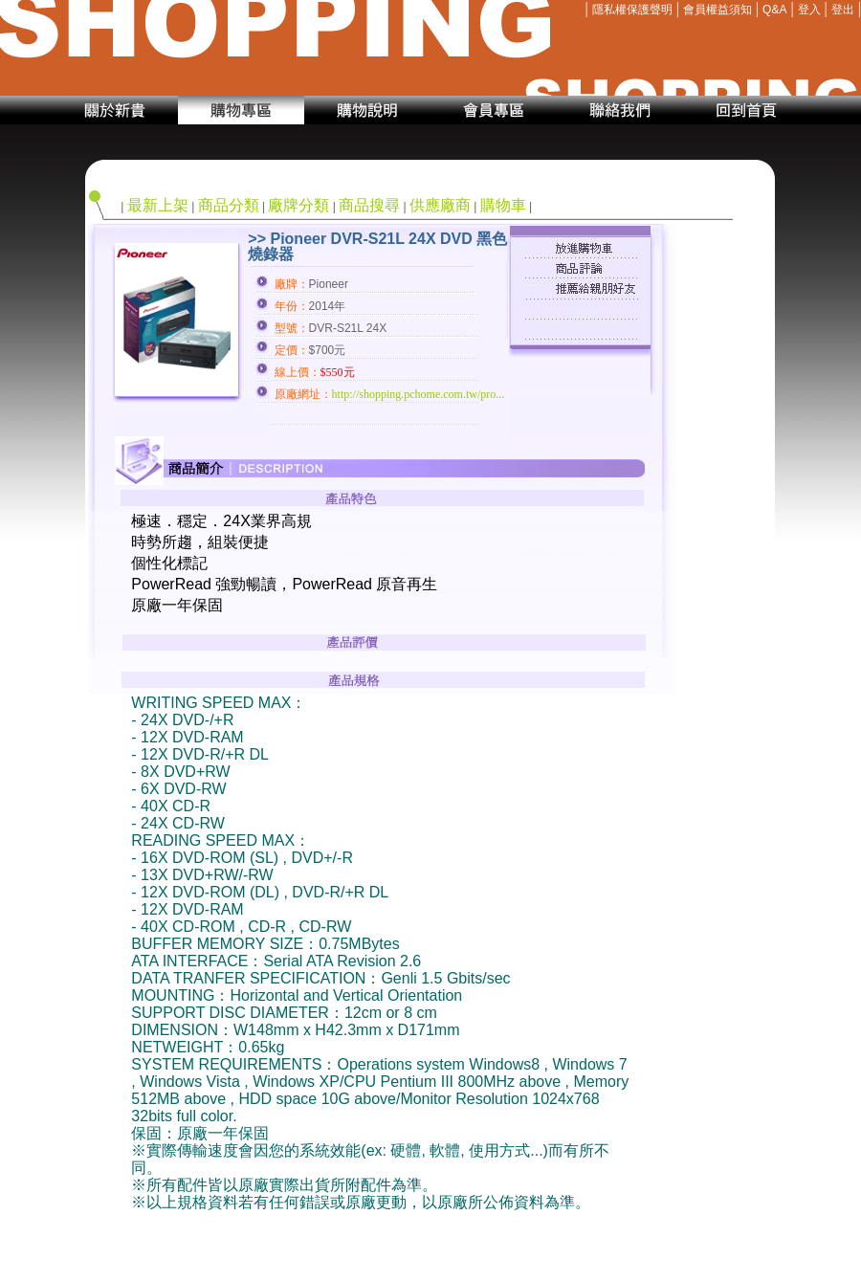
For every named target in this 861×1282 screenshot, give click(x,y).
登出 (842, 9)
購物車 (503, 205)
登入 (809, 9)
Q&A (774, 9)
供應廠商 (440, 205)
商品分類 (228, 205)
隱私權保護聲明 (632, 9)
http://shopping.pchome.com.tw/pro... (418, 394)
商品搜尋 (369, 205)
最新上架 (157, 205)
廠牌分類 (298, 205)
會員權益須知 (717, 9)
